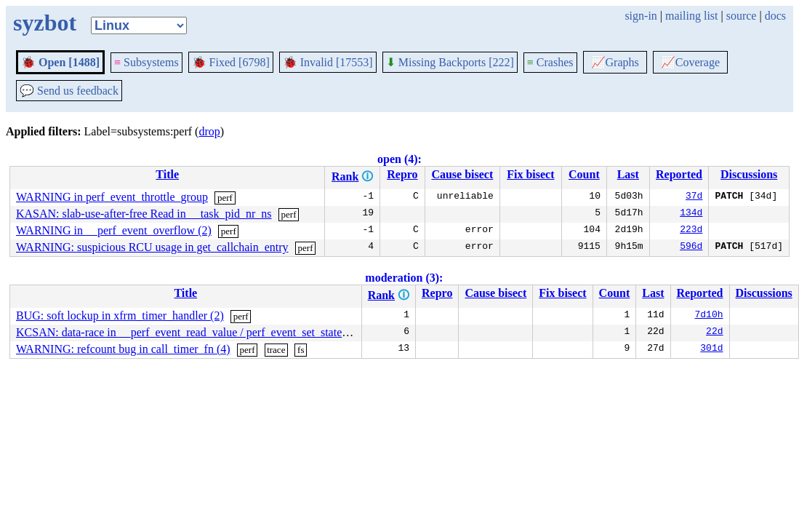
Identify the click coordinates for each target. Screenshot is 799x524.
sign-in (641, 15)
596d (691, 247)
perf (225, 197)
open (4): (399, 159)
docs (775, 15)
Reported (679, 174)
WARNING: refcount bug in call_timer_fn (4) (123, 349)
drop (209, 131)
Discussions (748, 174)
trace (276, 349)
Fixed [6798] (231, 62)
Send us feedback (69, 90)
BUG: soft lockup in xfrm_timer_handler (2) (120, 315)
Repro (402, 174)
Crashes (550, 62)
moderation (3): (404, 277)
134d (691, 214)
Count (584, 174)
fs (300, 349)
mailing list (691, 15)
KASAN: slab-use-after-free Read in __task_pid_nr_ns (144, 213)
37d (694, 197)
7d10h (709, 315)
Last (628, 174)
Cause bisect (462, 174)
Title (167, 174)
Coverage (690, 62)
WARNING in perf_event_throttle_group (112, 197)
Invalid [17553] (328, 62)
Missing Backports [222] (450, 62)
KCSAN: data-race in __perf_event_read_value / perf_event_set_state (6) (187, 332)
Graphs (615, 62)
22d (714, 332)
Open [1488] (60, 62)
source (741, 15)
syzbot (44, 22)
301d (711, 349)
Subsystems (146, 62)
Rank (345, 176)
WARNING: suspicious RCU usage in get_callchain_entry (152, 247)
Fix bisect (530, 174)
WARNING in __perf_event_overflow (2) (114, 230)
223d (691, 230)
